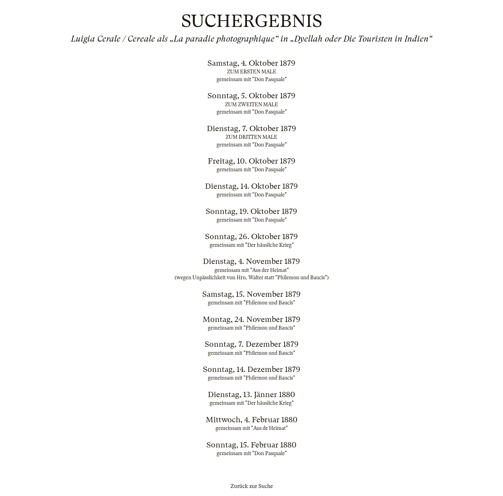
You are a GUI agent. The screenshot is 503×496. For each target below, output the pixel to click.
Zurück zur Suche (252, 486)
